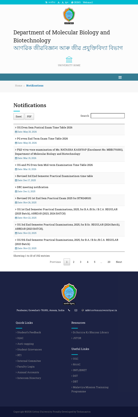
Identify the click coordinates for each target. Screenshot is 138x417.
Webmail (88, 2)
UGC (74, 358)
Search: (103, 115)
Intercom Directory (28, 378)
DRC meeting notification (32, 187)
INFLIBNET (79, 370)
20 (109, 261)
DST (74, 375)
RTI (18, 355)
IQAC (19, 338)
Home (18, 85)
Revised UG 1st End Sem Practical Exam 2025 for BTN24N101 (54, 198)
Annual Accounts (27, 372)
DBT (74, 381)
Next (119, 261)
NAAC (75, 364)
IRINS (76, 2)
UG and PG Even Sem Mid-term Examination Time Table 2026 (55, 164)
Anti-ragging (25, 343)
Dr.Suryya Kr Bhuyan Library (90, 332)
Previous (55, 261)
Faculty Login (25, 366)
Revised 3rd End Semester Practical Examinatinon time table (55, 176)
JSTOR (76, 338)
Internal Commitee (28, 360)
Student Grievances (29, 349)
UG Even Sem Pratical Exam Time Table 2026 (44, 127)
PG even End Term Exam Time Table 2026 (42, 138)
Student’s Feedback (28, 332)
